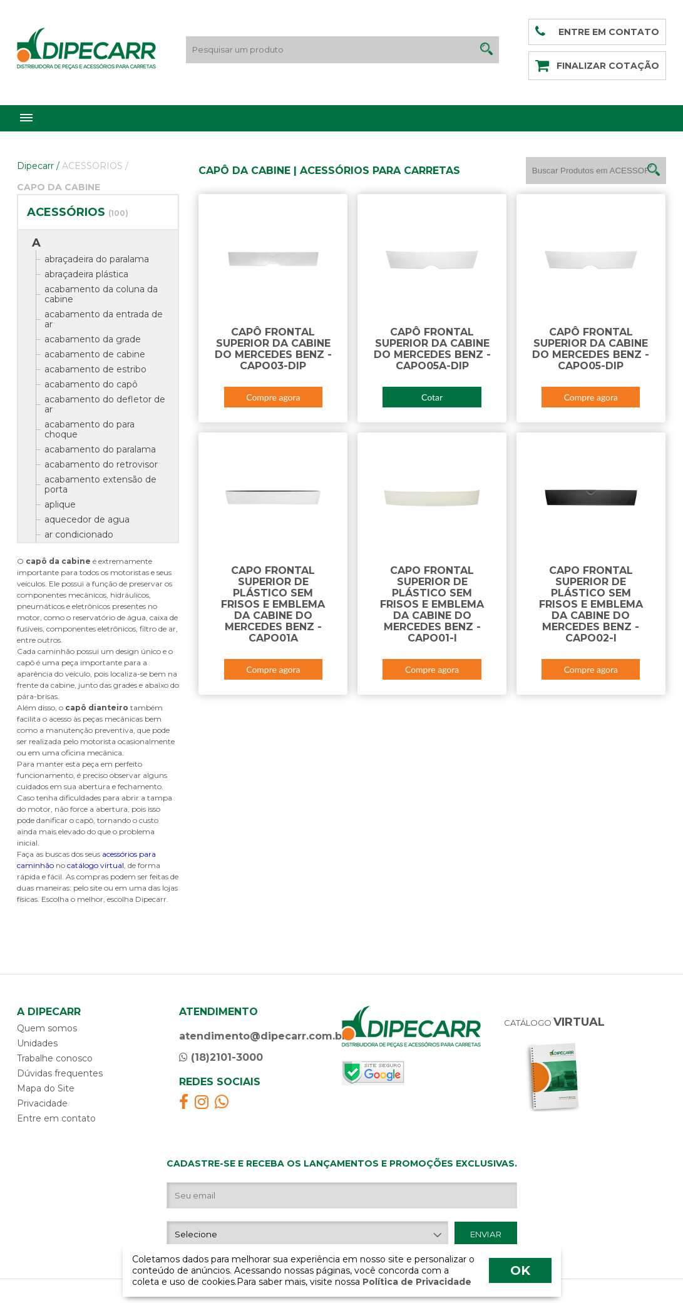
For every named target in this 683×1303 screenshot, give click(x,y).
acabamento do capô (91, 384)
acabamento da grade (92, 339)
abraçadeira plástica (86, 274)
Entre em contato (56, 1118)
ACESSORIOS (95, 165)
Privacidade (42, 1103)
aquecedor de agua (87, 519)
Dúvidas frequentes (60, 1073)
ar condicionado (78, 534)
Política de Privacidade (415, 1281)
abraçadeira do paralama (96, 259)
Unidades (37, 1043)
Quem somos (47, 1028)
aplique (60, 504)
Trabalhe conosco (55, 1058)
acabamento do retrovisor (101, 464)
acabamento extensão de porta (100, 484)
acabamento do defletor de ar (104, 404)
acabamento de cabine (94, 354)
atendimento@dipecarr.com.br (262, 1036)
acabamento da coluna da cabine (101, 294)
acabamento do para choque (89, 429)
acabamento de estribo (95, 369)
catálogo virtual (95, 865)
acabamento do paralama (100, 449)
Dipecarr (38, 165)
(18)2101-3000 (221, 1057)
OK (520, 1270)
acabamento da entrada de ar (103, 319)
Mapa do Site (45, 1088)
